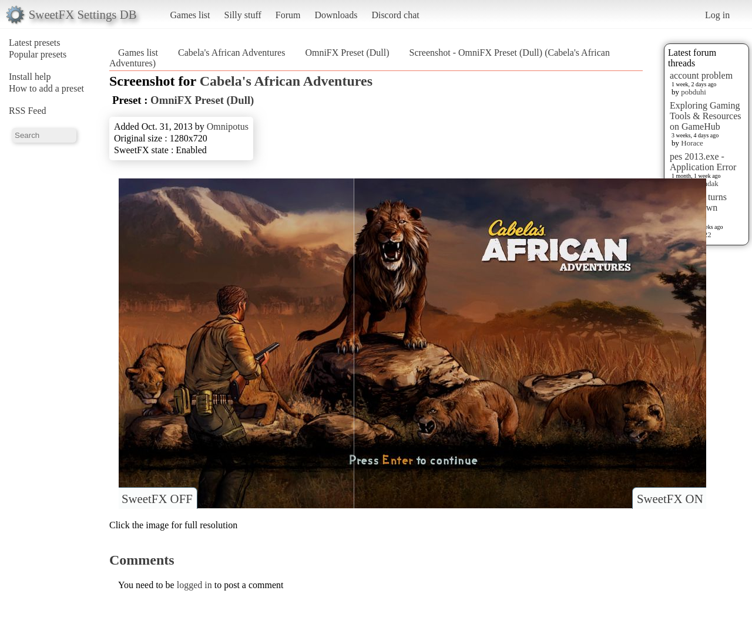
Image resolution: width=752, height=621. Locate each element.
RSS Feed (27, 111)
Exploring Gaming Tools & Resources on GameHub (705, 115)
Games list (190, 15)
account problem (701, 75)
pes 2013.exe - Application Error (703, 161)
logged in (194, 585)
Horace (692, 143)
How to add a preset (46, 88)
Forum (288, 15)
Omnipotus (228, 126)
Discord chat (395, 15)
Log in (717, 15)
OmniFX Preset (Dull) (347, 53)
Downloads (335, 15)
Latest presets (35, 43)
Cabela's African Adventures (231, 53)
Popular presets (37, 54)
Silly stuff (242, 15)
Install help (30, 77)
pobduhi (693, 91)
